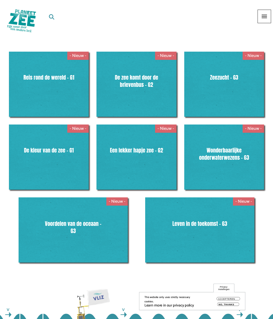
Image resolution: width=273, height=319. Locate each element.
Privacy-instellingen (224, 288)
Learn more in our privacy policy (169, 306)
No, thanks (226, 305)
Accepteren (226, 299)
